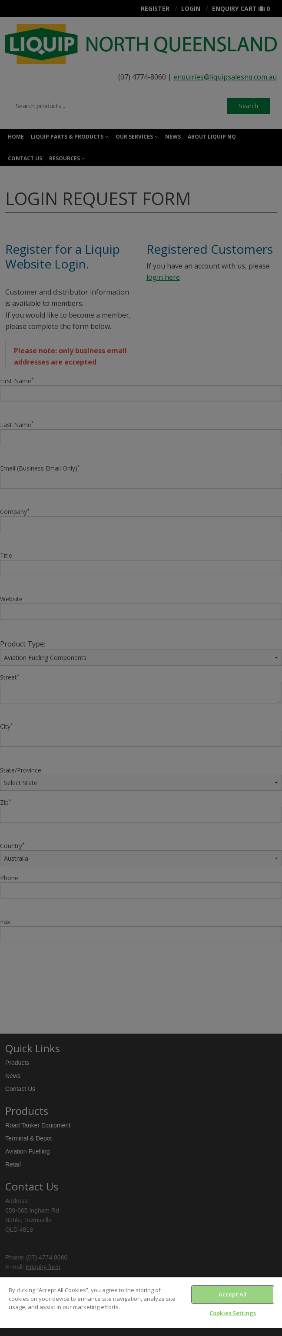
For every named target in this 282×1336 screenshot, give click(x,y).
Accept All (233, 1294)
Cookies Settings (232, 1313)
